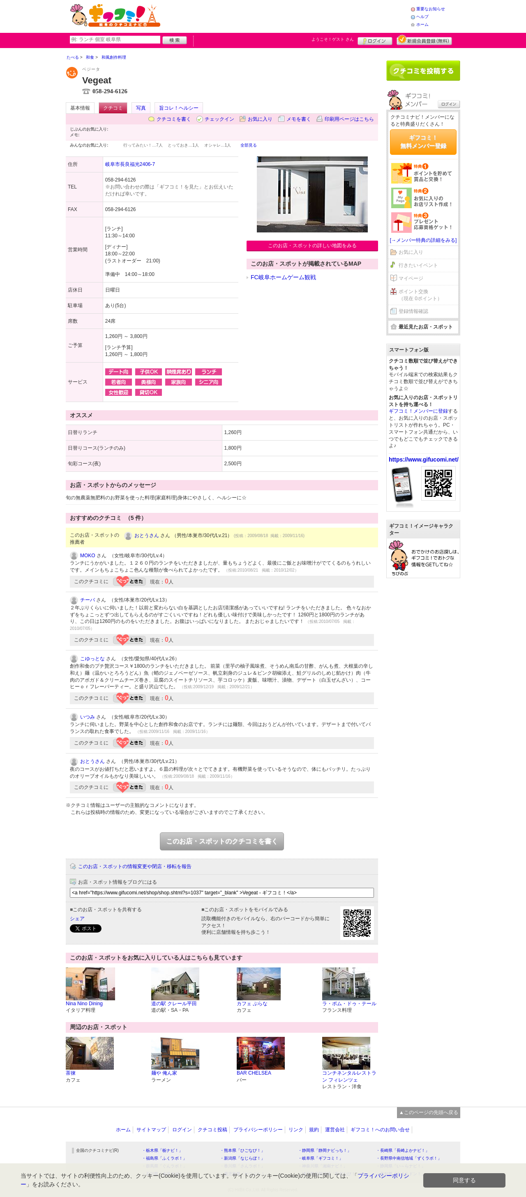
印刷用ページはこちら (349, 119)
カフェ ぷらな (252, 1003)
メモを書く (298, 119)
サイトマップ (151, 1130)
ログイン (375, 39)
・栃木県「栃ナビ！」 (162, 1150)
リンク (295, 1130)
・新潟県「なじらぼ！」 (242, 1158)
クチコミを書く (174, 119)
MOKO (87, 555)
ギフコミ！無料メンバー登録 (423, 141)
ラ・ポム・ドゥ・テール (349, 1003)
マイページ (411, 278)
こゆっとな (92, 659)
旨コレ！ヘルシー (178, 108)
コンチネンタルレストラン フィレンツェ (349, 1076)
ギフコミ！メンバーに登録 (418, 411)
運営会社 (335, 1130)
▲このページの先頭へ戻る (428, 1112)
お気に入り (260, 119)
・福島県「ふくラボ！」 (164, 1158)
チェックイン (219, 119)
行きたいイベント (418, 265)
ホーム (422, 24)
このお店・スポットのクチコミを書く (222, 841)
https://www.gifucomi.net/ (424, 459)
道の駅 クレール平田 (174, 1003)
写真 (141, 108)
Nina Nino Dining (84, 1003)
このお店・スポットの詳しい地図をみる (312, 245)
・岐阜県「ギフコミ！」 (320, 1158)
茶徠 (71, 1073)
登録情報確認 (413, 311)
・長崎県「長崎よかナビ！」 (402, 1150)
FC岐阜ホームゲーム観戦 (283, 277)
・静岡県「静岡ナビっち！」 (324, 1150)
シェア (77, 918)
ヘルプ (422, 16)
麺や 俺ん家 (164, 1073)
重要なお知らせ (430, 9)
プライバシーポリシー (258, 1130)
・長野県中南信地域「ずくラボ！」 (409, 1158)
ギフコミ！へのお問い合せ (380, 1130)
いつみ (87, 717)
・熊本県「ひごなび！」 (242, 1150)
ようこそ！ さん (332, 39)
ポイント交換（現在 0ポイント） (420, 295)
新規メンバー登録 (424, 39)
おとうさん (146, 535)
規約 (314, 1130)
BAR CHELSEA (254, 1073)
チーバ (87, 600)
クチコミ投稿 (212, 1130)
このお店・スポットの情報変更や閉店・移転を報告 (134, 866)
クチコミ (113, 108)
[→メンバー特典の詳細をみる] (423, 240)
